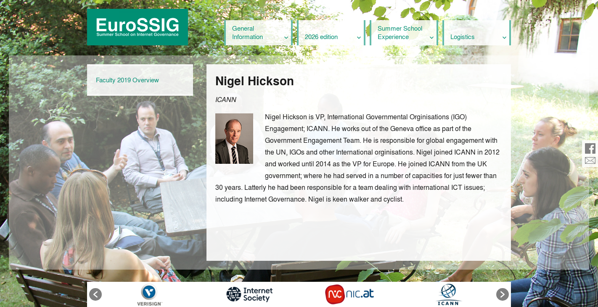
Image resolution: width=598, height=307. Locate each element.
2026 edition (321, 36)
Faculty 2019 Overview (127, 79)
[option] (149, 294)
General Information (247, 32)
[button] (95, 294)
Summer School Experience (400, 32)
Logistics (462, 36)
